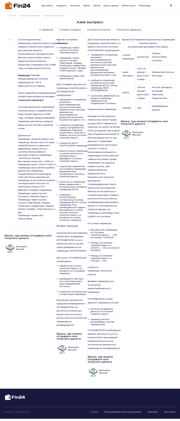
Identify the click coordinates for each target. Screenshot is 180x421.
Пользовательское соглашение (122, 412)
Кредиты (61, 5)
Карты (86, 5)
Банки (97, 5)
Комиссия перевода (129, 29)
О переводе (46, 29)
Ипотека (75, 5)
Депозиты (47, 5)
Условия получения (99, 29)
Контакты (170, 412)
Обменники (128, 5)
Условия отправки (70, 29)
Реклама (153, 412)
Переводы (145, 5)
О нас (94, 412)
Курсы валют (111, 5)
